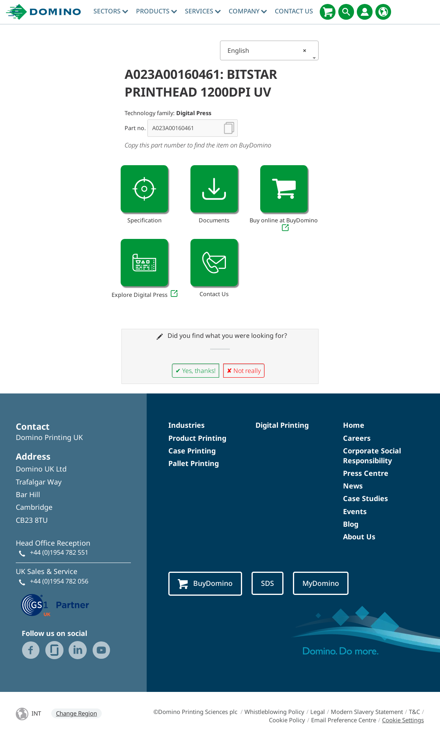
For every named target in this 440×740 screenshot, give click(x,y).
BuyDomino (205, 583)
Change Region (76, 713)
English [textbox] (266, 50)
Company (248, 11)
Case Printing (192, 450)
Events (355, 511)
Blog (350, 524)
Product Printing (197, 438)
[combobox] (269, 50)
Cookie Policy (287, 720)
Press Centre (365, 473)
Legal (317, 712)
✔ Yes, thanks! (195, 370)
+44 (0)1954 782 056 (59, 581)
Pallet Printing (193, 463)
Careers (357, 438)
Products (156, 11)
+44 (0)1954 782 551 (59, 552)
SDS (267, 583)
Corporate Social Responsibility (372, 455)
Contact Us (294, 11)
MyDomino (320, 583)
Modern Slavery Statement (367, 712)
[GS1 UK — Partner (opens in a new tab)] (55, 604)
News (353, 485)
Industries (186, 425)
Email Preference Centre (343, 720)
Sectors (110, 11)
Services (203, 11)
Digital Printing (282, 425)
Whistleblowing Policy (274, 712)
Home (353, 425)
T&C (414, 712)
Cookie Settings (403, 720)
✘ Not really (244, 370)
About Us (359, 536)
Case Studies (365, 498)
